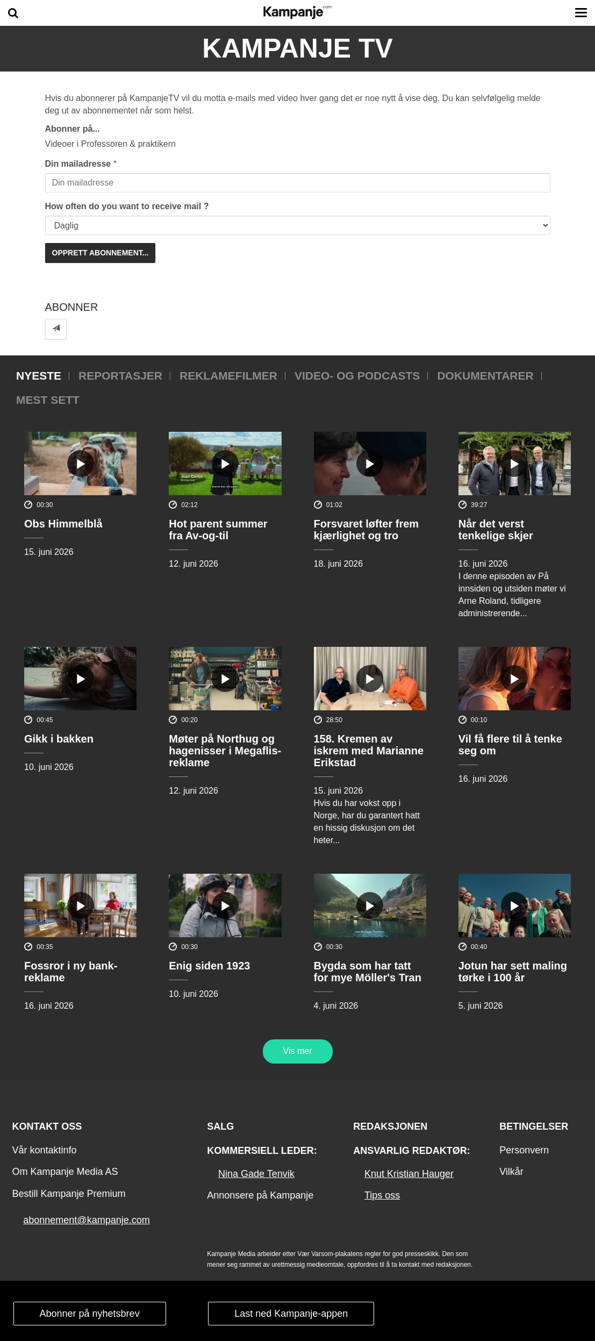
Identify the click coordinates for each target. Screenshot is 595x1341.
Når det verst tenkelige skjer (495, 529)
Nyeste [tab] (38, 375)
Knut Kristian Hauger (409, 1173)
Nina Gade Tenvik (256, 1173)
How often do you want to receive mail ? (127, 206)
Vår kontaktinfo (44, 1150)
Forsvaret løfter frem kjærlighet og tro (366, 529)
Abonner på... (72, 128)
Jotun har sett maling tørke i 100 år (512, 971)
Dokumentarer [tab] (485, 375)
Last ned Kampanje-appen (291, 1313)
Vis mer (297, 1050)
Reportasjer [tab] (120, 375)
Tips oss (382, 1195)
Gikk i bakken (59, 739)
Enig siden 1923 (209, 966)
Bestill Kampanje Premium (68, 1193)
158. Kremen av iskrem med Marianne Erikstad (369, 750)
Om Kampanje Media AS (65, 1171)
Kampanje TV (297, 48)
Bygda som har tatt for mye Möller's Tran (367, 971)
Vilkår (511, 1171)
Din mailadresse (78, 163)
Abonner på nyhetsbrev (90, 1313)
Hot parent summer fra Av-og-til (218, 529)
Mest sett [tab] (48, 400)
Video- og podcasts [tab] (357, 375)
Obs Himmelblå (63, 524)
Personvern (524, 1150)
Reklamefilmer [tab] (228, 375)
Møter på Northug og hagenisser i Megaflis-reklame (225, 750)
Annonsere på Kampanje (260, 1195)
